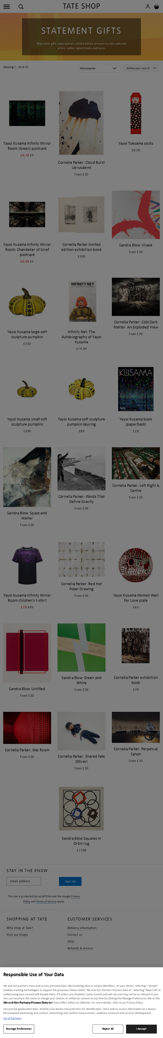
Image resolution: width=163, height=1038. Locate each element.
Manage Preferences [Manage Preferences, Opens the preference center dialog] (18, 1029)
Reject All (108, 1029)
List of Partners (12, 1018)
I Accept (141, 1029)
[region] (81, 1002)
